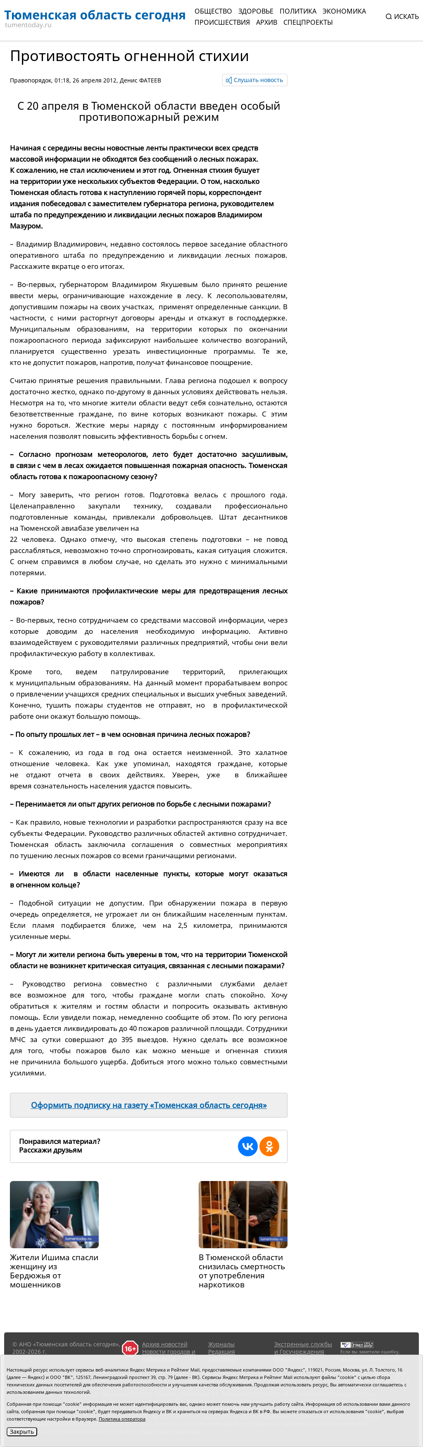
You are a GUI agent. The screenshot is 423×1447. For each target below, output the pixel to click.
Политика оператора (122, 1419)
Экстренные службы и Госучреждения (303, 1347)
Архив (266, 22)
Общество (213, 11)
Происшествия (222, 22)
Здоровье (255, 11)
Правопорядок (30, 80)
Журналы (221, 1344)
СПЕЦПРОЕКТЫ (308, 22)
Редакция (221, 1351)
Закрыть (22, 1431)
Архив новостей (165, 1344)
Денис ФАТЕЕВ (140, 80)
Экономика (344, 11)
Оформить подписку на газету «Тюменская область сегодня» (149, 1105)
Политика (298, 11)
